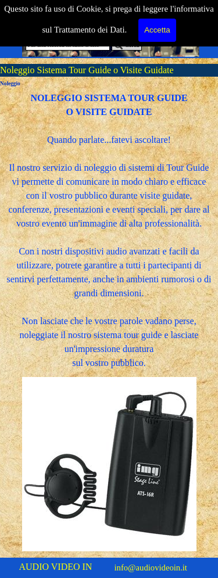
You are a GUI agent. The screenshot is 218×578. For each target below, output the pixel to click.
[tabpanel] (109, 230)
